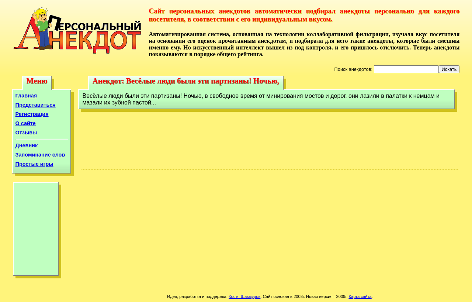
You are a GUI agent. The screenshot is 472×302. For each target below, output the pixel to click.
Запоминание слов (40, 155)
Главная (26, 96)
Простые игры (34, 164)
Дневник (26, 145)
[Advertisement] (36, 230)
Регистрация (32, 114)
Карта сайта (359, 296)
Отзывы (26, 132)
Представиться (35, 105)
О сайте (25, 123)
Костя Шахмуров (244, 296)
